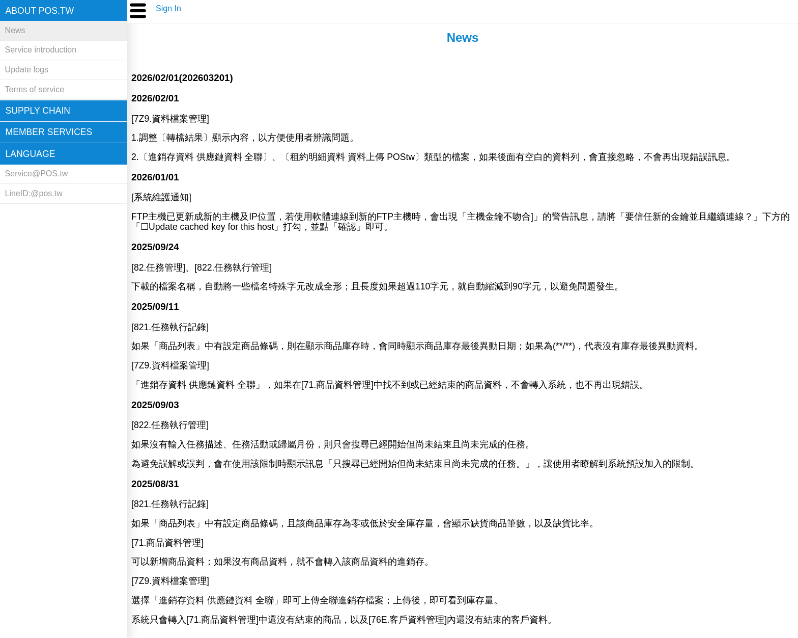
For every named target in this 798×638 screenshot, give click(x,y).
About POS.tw (40, 11)
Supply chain (38, 110)
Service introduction (41, 49)
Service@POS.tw (36, 173)
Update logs (26, 69)
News (15, 30)
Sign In (168, 8)
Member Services (49, 132)
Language (30, 154)
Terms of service (34, 89)
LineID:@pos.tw (34, 193)
